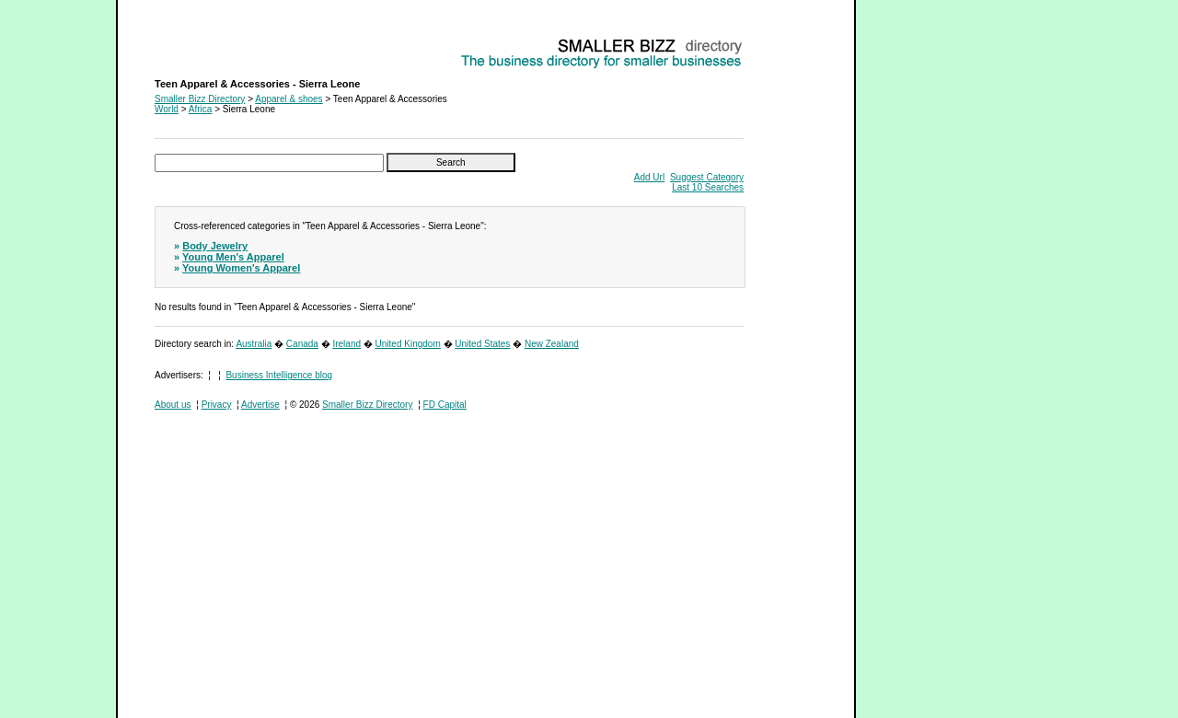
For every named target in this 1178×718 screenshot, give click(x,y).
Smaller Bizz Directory (200, 99)
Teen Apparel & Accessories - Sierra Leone (242, 42)
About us (173, 405)
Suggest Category (707, 177)
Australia (253, 344)
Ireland (346, 344)
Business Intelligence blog (278, 375)
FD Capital (445, 405)
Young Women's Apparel (241, 267)
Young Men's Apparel (233, 256)
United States (482, 344)
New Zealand (552, 344)
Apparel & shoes (288, 99)
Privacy (217, 405)
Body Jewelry (215, 245)
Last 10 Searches (708, 187)
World (167, 109)
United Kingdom (408, 344)
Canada (302, 344)
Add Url (649, 177)
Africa (201, 109)
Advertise (260, 405)
